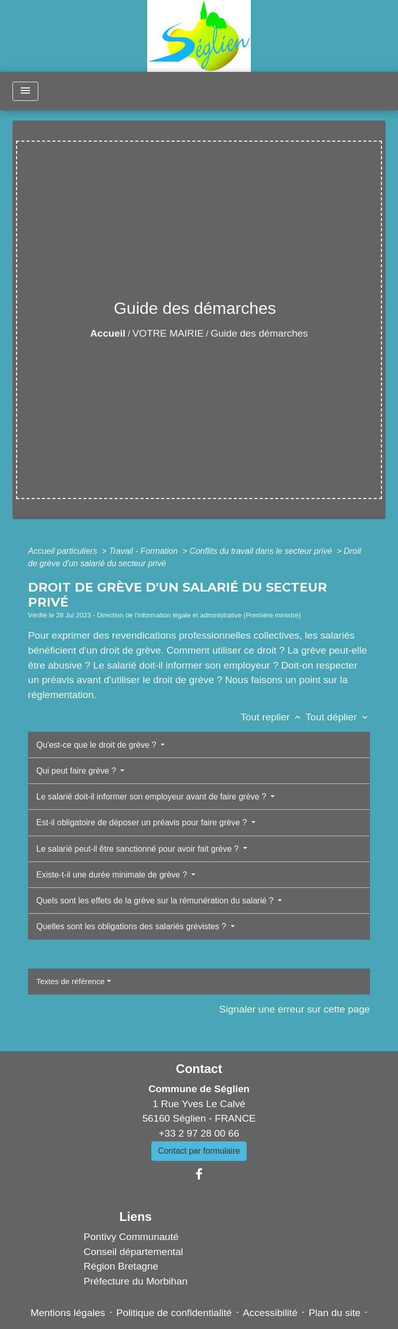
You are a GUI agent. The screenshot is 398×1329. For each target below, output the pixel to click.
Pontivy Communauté (130, 1236)
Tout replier (272, 717)
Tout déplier (337, 717)
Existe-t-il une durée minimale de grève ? (112, 874)
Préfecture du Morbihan (135, 1281)
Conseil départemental (133, 1251)
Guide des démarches (259, 333)
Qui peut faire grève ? (77, 770)
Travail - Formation (144, 551)
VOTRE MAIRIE (168, 333)
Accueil (107, 333)
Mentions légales (68, 1312)
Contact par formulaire (199, 1150)
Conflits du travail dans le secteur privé (262, 551)
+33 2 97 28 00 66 (199, 1133)
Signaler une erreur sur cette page (294, 1009)
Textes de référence (70, 981)
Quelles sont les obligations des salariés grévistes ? (132, 926)
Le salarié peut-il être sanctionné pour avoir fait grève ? (138, 848)
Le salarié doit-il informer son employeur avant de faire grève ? (152, 796)
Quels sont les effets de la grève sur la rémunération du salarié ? (156, 900)
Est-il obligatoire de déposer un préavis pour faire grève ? (142, 822)
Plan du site (334, 1312)
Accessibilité (270, 1312)
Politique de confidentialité (174, 1312)
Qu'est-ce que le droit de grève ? (97, 745)
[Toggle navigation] (25, 91)
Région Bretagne (120, 1266)
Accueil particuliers (64, 551)
